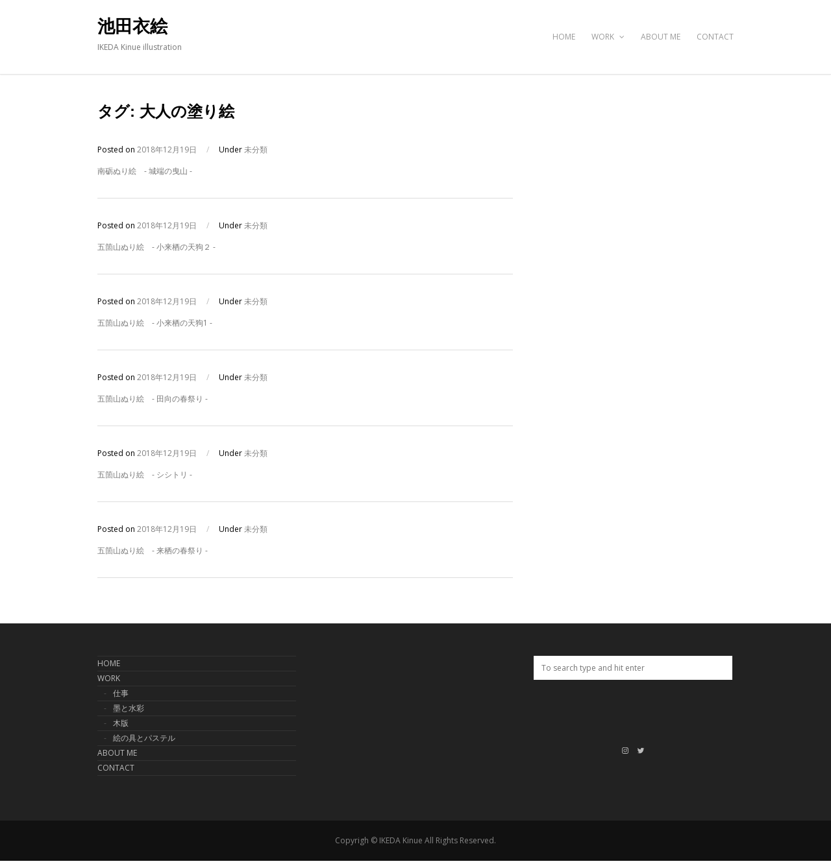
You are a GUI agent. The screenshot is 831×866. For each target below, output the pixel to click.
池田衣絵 (132, 26)
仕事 (121, 693)
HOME (563, 36)
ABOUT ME (660, 36)
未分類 (255, 149)
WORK (608, 36)
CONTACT (715, 36)
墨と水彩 (128, 708)
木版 (121, 722)
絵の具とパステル (144, 737)
